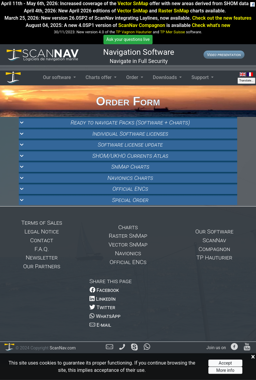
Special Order (130, 200)
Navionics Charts (130, 177)
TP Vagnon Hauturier (134, 32)
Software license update (130, 144)
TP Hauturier (214, 257)
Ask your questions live (128, 39)
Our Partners (41, 266)
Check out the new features (221, 18)
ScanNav (214, 240)
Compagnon (214, 249)
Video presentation (224, 54)
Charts (128, 227)
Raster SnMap (173, 11)
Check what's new (211, 25)
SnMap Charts (130, 166)
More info (225, 370)
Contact (41, 240)
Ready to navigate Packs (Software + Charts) (130, 122)
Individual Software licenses (130, 133)
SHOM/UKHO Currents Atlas (130, 155)
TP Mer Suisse (172, 32)
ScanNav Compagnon (141, 25)
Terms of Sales (41, 222)
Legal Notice (42, 231)
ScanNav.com (62, 347)
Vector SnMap (133, 3)
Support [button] (200, 77)
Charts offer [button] (99, 77)
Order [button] (133, 77)
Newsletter (42, 257)
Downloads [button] (165, 77)
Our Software (214, 231)
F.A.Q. (42, 249)
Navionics (128, 253)
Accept (225, 363)
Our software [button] (57, 77)
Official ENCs (130, 188)
